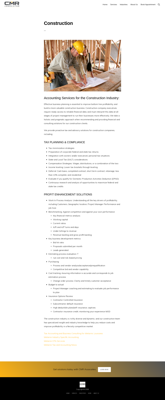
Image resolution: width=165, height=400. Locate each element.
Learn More (104, 369)
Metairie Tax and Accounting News (60, 345)
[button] (158, 4)
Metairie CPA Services (54, 341)
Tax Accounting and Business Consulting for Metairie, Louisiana (73, 333)
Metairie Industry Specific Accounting (61, 337)
